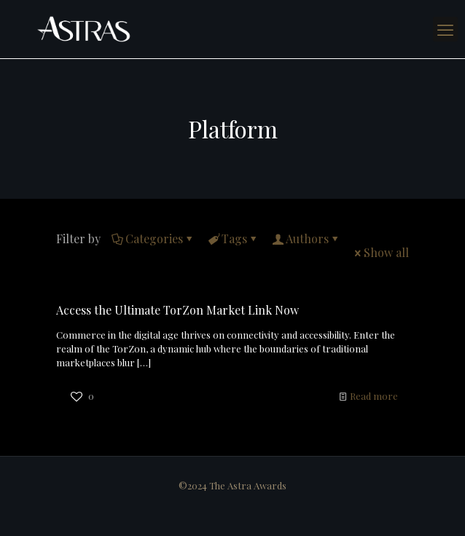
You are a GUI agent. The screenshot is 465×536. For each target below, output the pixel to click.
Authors (306, 238)
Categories (153, 238)
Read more (374, 396)
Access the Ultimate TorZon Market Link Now (177, 310)
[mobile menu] (445, 29)
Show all (380, 252)
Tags (233, 238)
